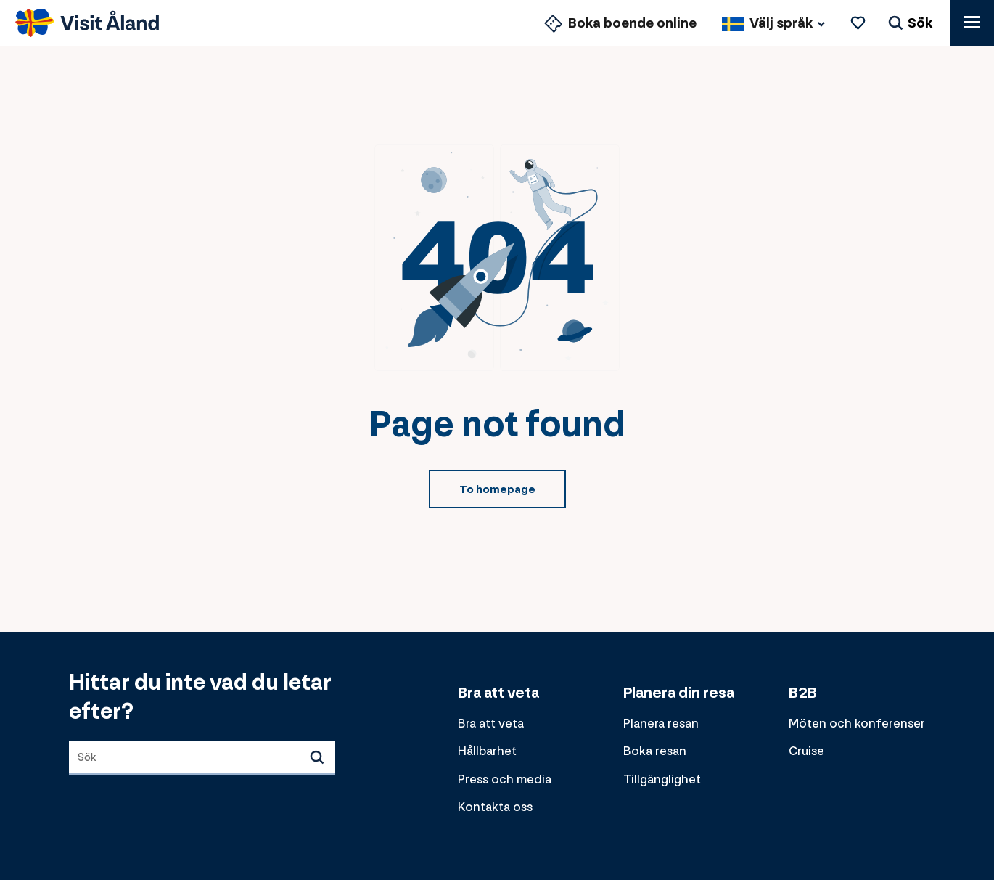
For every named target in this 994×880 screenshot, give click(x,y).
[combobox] (202, 758)
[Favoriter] (860, 24)
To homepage (497, 490)
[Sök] (910, 24)
